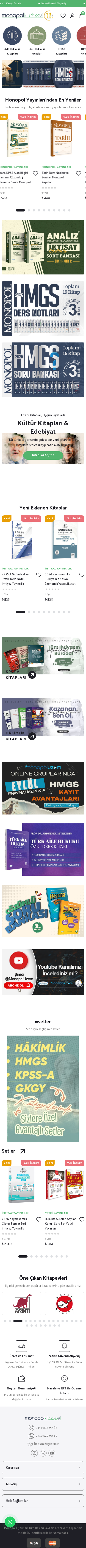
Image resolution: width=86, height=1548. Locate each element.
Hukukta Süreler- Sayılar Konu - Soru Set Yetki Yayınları (60, 1224)
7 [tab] (54, 210)
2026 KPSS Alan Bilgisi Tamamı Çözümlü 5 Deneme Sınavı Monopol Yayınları (18, 178)
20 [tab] (41, 1325)
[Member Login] (72, 15)
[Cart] (81, 15)
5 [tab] (44, 210)
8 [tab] (59, 210)
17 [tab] (27, 1325)
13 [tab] (67, 1321)
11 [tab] (58, 1321)
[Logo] (27, 15)
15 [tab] (76, 1321)
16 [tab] (81, 1321)
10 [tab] (69, 210)
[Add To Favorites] (38, 173)
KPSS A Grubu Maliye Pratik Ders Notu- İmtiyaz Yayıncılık (15, 579)
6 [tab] (49, 210)
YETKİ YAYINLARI (56, 1213)
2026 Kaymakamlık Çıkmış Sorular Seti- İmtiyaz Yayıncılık (14, 1224)
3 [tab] (34, 210)
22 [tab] (50, 1325)
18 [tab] (32, 1325)
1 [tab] (20, 210)
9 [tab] (64, 210)
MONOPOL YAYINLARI (16, 167)
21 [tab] (45, 1325)
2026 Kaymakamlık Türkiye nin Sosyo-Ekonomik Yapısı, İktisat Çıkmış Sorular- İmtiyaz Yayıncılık (60, 579)
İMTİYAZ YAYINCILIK (15, 568)
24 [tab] (59, 1325)
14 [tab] (72, 1321)
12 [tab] (62, 1321)
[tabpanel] (43, 74)
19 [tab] (36, 1325)
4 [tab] (39, 210)
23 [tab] (54, 1325)
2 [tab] (29, 210)
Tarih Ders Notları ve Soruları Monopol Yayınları (58, 178)
